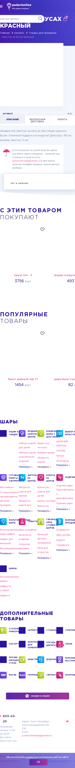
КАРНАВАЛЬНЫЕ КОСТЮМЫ (70, 659)
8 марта (60, 540)
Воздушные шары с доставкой (51, 434)
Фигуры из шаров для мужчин (25, 491)
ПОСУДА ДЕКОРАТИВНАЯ (51, 644)
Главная (5, 33)
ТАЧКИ (60, 456)
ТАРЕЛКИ (70, 630)
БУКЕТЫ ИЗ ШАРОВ (50, 478)
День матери (63, 534)
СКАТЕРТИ (14, 644)
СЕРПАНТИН (51, 675)
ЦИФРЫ (13, 568)
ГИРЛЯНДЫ (33, 675)
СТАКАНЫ (51, 630)
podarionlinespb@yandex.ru (26, 161)
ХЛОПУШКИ (70, 675)
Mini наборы (7, 487)
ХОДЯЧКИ (70, 477)
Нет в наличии (19, 183)
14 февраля (63, 545)
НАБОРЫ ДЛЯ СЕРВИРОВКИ (33, 645)
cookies (29, 757)
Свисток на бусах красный (18, 37)
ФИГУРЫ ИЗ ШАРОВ (32, 478)
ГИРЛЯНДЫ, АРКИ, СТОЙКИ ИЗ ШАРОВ (51, 523)
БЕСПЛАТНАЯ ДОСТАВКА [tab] (37, 121)
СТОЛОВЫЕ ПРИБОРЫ (14, 630)
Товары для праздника (42, 33)
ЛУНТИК (60, 450)
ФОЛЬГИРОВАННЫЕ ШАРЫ (14, 521)
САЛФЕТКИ (33, 630)
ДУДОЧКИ (51, 659)
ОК (38, 762)
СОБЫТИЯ (33, 521)
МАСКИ (12, 675)
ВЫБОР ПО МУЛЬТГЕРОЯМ (70, 433)
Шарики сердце (46, 452)
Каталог (19, 33)
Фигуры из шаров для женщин (25, 505)
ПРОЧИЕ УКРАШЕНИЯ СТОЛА (14, 660)
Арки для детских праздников (44, 538)
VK (67, 721)
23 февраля (63, 529)
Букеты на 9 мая (46, 500)
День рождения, (28, 529)
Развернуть (24, 467)
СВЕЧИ (68, 644)
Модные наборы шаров (33, 434)
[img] (1, 6)
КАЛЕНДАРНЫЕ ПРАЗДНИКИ (70, 521)
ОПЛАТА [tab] (62, 120)
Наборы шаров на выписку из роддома (27, 456)
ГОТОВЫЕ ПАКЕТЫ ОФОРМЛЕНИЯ (14, 478)
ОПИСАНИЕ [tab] (12, 120)
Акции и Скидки (13, 433)
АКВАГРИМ (33, 659)
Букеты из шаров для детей (44, 491)
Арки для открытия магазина (43, 552)
